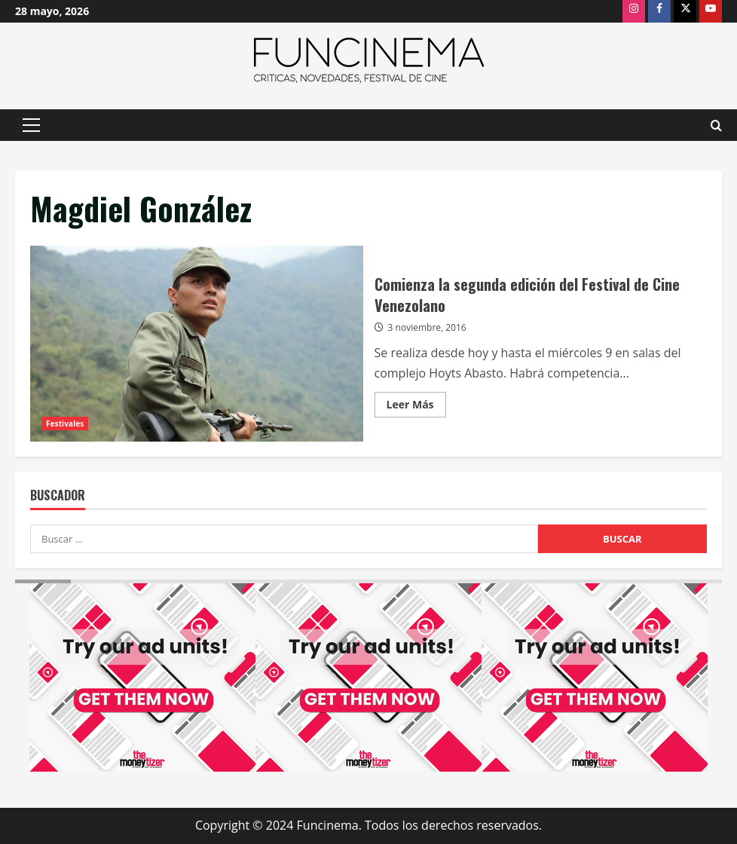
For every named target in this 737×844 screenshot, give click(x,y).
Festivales (65, 423)
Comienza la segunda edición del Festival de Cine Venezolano (196, 344)
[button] (31, 125)
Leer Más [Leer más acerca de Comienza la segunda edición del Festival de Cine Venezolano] (416, 406)
